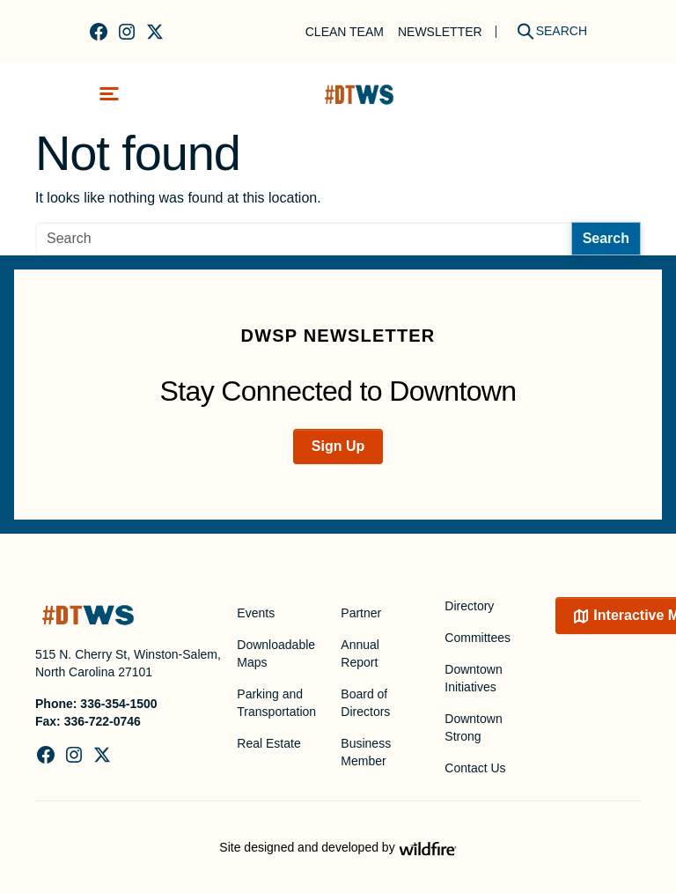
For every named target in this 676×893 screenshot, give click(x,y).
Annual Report (360, 653)
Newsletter (440, 32)
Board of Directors (365, 703)
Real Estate (268, 743)
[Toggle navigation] (109, 94)
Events (256, 613)
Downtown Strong (473, 727)
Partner (361, 613)
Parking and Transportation (276, 703)
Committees (478, 638)
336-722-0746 (102, 721)
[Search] (545, 31)
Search (606, 238)
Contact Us (475, 768)
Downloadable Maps (276, 653)
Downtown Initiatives (473, 678)
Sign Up (338, 446)
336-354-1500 (118, 704)
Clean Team (344, 32)
